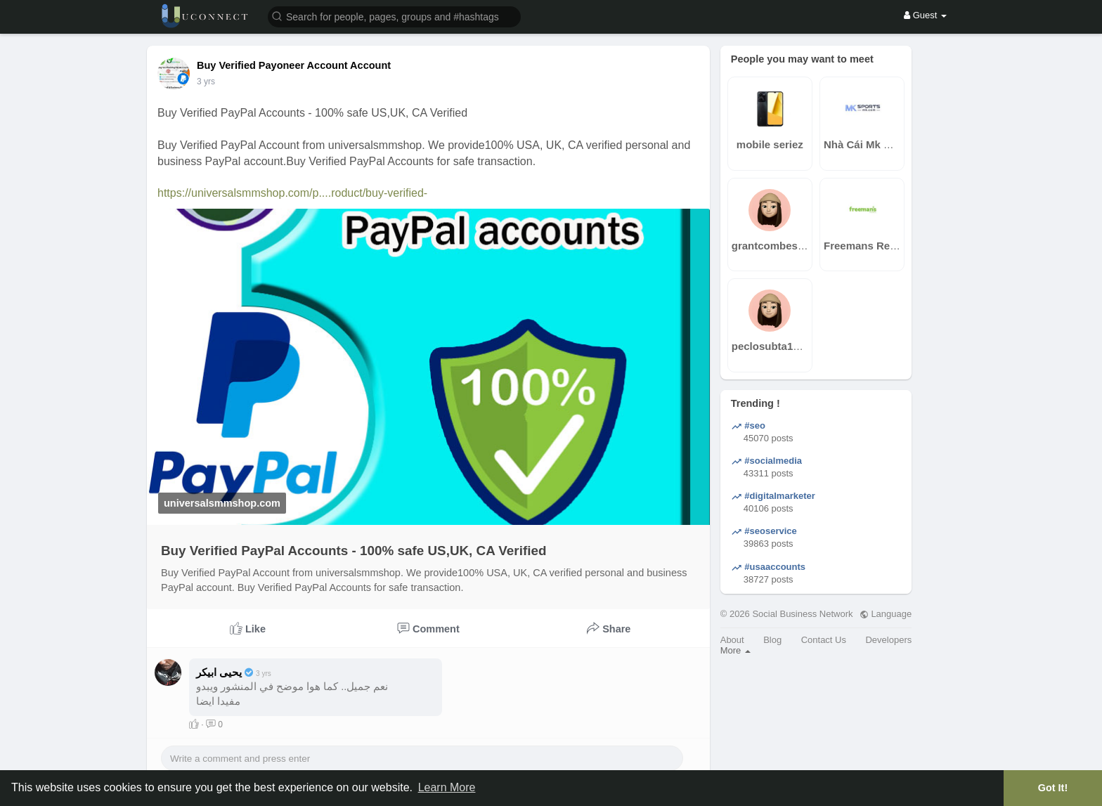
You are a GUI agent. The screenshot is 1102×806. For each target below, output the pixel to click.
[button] (394, 15)
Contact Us (823, 639)
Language (886, 613)
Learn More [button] (447, 787)
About (732, 639)
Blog (772, 639)
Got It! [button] (1053, 787)
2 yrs (206, 81)
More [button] (735, 650)
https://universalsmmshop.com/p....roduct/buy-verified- (292, 193)
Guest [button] (925, 15)
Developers (888, 639)
